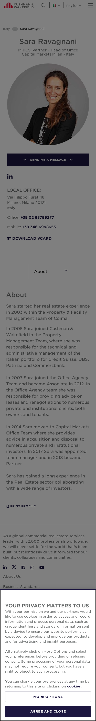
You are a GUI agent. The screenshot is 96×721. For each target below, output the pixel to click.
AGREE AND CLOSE (48, 711)
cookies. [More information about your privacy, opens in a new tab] (74, 686)
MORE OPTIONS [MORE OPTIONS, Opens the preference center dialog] (48, 697)
